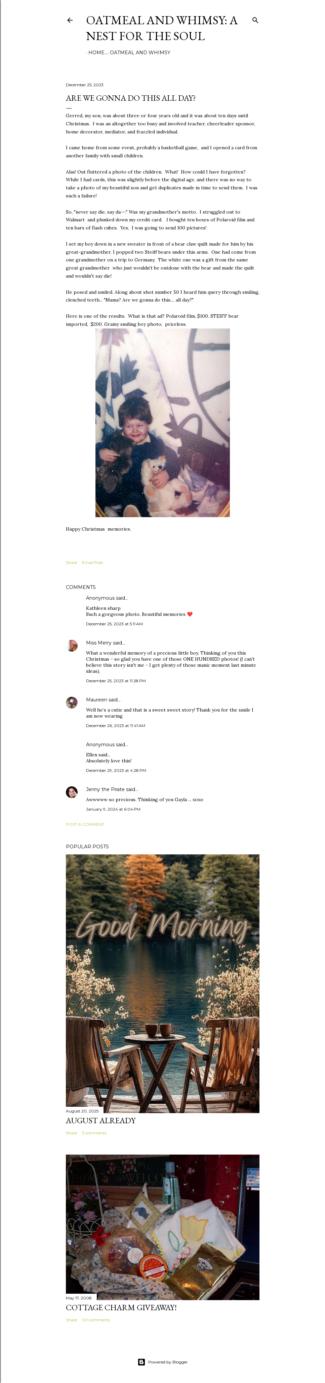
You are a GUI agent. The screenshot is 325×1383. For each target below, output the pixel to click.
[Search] (255, 18)
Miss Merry (99, 643)
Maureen (96, 700)
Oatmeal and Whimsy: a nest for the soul (162, 28)
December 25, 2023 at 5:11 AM (114, 623)
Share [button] (71, 562)
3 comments (94, 1132)
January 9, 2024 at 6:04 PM (113, 809)
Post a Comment (85, 824)
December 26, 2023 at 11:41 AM (115, 725)
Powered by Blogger (162, 1362)
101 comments (96, 1319)
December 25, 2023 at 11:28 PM (116, 680)
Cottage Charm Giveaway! (121, 1307)
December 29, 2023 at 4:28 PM (116, 770)
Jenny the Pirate (105, 789)
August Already (100, 1120)
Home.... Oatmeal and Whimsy (129, 53)
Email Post (92, 562)
